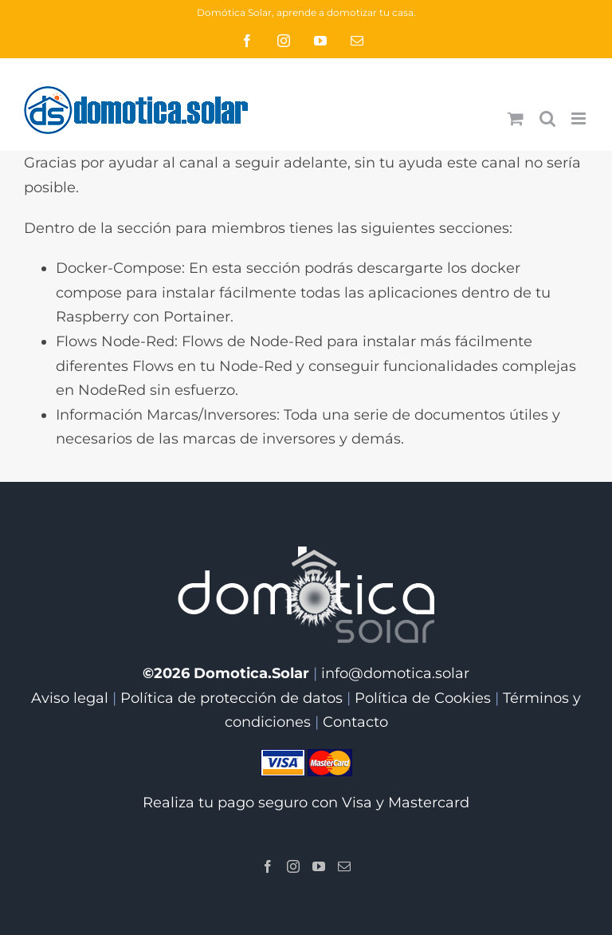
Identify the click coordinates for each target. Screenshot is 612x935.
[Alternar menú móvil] (579, 118)
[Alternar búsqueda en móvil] (547, 118)
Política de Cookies (423, 698)
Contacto (355, 722)
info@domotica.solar (395, 673)
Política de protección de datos (231, 698)
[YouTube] (318, 866)
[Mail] (344, 866)
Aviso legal (69, 698)
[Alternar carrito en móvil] (516, 118)
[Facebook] (267, 866)
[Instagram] (293, 866)
